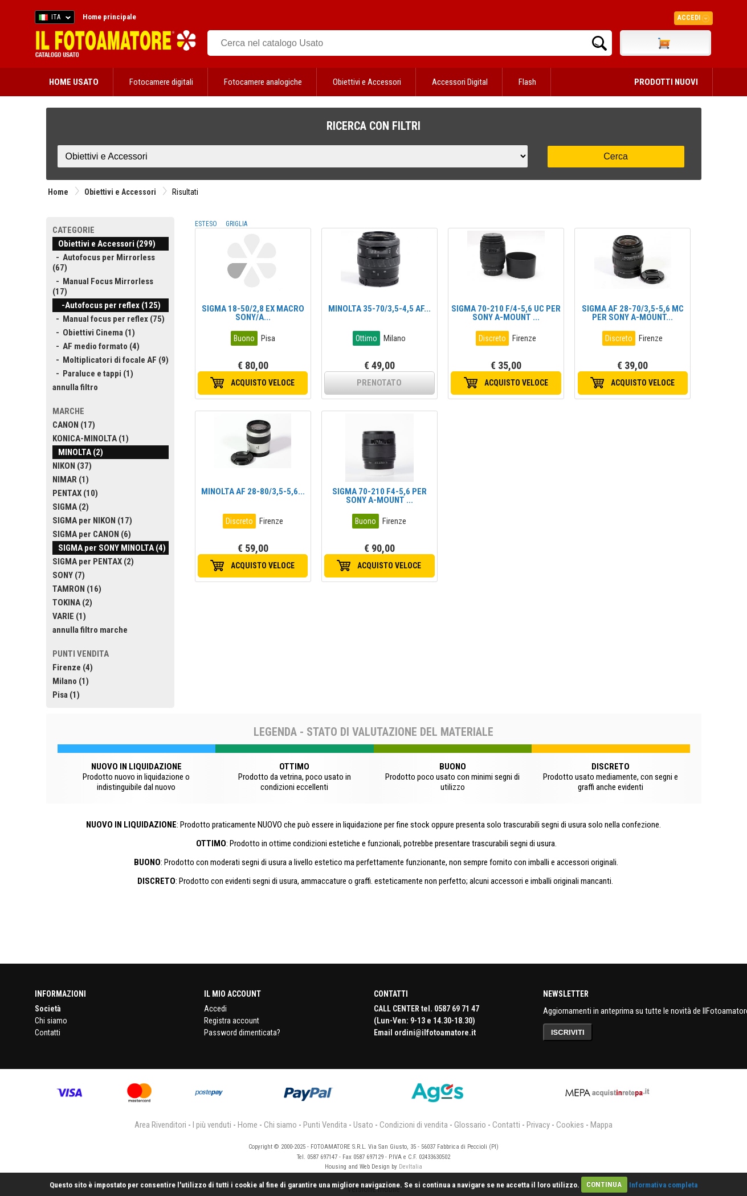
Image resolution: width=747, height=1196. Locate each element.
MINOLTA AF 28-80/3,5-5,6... (253, 491)
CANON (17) (73, 425)
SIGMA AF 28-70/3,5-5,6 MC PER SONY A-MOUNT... (633, 313)
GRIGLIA (236, 224)
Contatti (47, 1032)
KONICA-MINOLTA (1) (90, 438)
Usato (363, 1125)
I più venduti (212, 1125)
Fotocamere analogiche (263, 82)
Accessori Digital (460, 82)
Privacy (538, 1125)
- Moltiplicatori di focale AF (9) (110, 360)
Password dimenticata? (242, 1032)
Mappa (601, 1125)
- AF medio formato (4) (96, 346)
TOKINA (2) (72, 602)
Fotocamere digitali (161, 82)
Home (58, 191)
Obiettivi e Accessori (367, 82)
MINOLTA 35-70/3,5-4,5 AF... (379, 309)
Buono (244, 338)
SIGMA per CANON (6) (91, 534)
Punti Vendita (325, 1125)
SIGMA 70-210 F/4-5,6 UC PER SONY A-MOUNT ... (506, 313)
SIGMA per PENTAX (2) (93, 561)
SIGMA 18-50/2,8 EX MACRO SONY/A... (253, 313)
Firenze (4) (72, 667)
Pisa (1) (66, 695)
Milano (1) (70, 681)
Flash (527, 82)
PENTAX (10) (75, 493)
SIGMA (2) (70, 507)
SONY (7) (68, 575)
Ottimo (366, 338)
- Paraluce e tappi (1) (92, 373)
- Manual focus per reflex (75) (108, 319)
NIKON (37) (72, 466)
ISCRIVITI (568, 1032)
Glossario (470, 1125)
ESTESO (206, 224)
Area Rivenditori (160, 1125)
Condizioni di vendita (413, 1125)
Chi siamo (51, 1020)
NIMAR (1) (70, 479)
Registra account (231, 1020)
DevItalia (410, 1166)
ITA (53, 18)
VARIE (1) (69, 616)
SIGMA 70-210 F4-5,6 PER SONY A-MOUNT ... (379, 495)
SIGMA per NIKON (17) (92, 520)
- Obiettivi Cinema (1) (93, 332)
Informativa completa (663, 1184)
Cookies (570, 1125)
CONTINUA (604, 1184)
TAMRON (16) (76, 589)
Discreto (492, 338)
